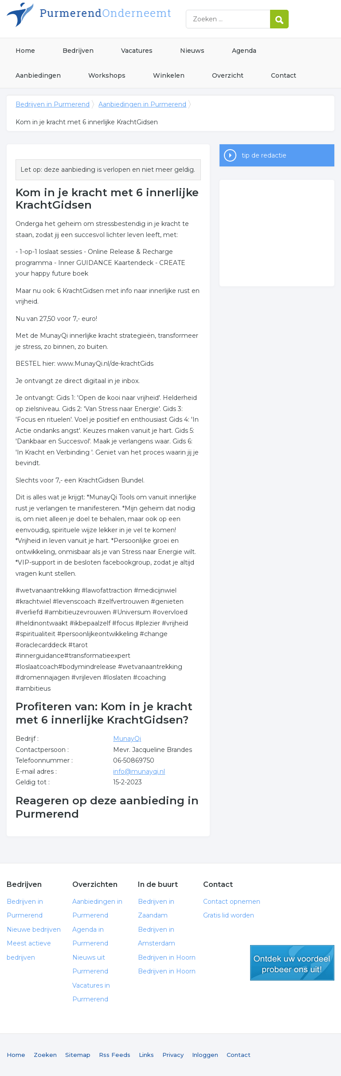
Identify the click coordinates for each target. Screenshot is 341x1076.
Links (146, 1054)
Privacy (173, 1054)
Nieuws (192, 51)
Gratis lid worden (228, 915)
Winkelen (168, 75)
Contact (283, 75)
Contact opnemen (231, 902)
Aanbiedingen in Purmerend (142, 104)
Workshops (106, 75)
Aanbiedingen (38, 75)
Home (25, 51)
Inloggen (205, 1054)
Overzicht (227, 75)
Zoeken (45, 1054)
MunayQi (127, 739)
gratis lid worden (292, 963)
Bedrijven (78, 51)
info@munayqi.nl (139, 771)
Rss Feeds (114, 1054)
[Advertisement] (276, 233)
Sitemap (77, 1054)
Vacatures (137, 51)
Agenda (244, 51)
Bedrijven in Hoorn (167, 957)
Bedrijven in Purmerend (117, 19)
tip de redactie (264, 155)
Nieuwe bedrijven (34, 930)
